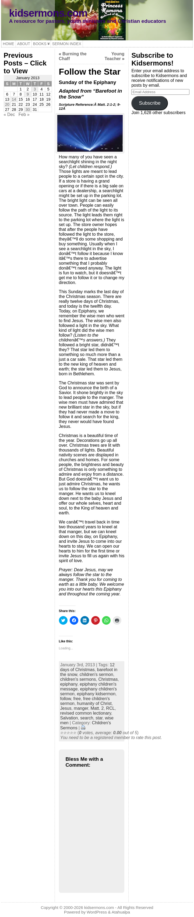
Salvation (69, 718)
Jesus (66, 708)
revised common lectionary (85, 713)
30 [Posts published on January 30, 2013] (28, 109)
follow (65, 698)
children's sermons (78, 679)
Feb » (24, 114)
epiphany (68, 684)
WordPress (97, 912)
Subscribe (149, 103)
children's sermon (96, 674)
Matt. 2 (97, 708)
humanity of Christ (94, 703)
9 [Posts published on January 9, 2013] (28, 94)
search (86, 718)
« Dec (9, 114)
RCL (110, 708)
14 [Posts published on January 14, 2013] (14, 99)
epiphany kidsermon (96, 694)
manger (81, 708)
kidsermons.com (48, 13)
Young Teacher (115, 56)
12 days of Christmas (87, 667)
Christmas (108, 679)
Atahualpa (121, 912)
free (77, 698)
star (99, 718)
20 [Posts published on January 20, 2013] (7, 104)
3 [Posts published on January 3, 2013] (35, 89)
